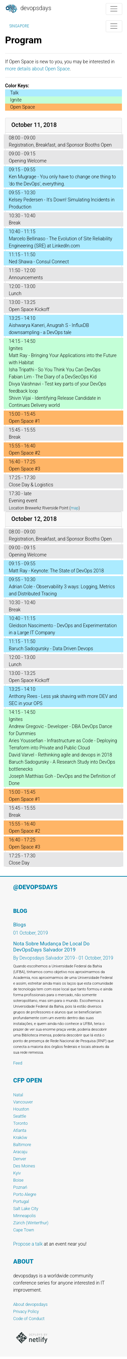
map (75, 508)
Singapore (19, 26)
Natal (18, 1094)
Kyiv (17, 1173)
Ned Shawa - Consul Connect (39, 261)
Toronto (20, 1123)
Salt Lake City (25, 1208)
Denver (19, 1158)
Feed (17, 1063)
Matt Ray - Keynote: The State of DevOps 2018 (56, 570)
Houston (21, 1109)
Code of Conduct (29, 1318)
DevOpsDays (28, 9)
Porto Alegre (24, 1194)
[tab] (63, 125)
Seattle (19, 1116)
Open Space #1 (24, 421)
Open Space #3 (24, 469)
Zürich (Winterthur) (30, 1222)
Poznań (20, 1187)
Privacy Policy (26, 1311)
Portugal (21, 1201)
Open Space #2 (24, 453)
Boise (18, 1180)
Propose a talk (28, 1244)
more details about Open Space (37, 68)
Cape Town (23, 1229)
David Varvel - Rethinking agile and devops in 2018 (60, 755)
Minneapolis (24, 1215)
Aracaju (20, 1151)
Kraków (20, 1137)
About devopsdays (30, 1304)
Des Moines (24, 1165)
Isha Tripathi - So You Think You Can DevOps (55, 369)
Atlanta (19, 1130)
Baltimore (22, 1144)
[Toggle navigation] (114, 9)
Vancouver (23, 1101)
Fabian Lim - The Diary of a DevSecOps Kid (53, 376)
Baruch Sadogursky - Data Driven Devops (51, 648)
